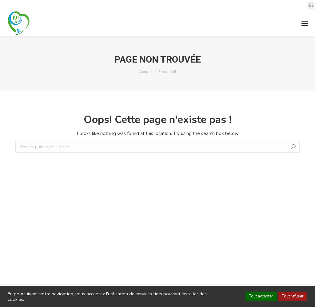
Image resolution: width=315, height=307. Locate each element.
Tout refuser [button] (293, 296)
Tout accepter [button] (261, 296)
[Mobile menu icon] (305, 23)
